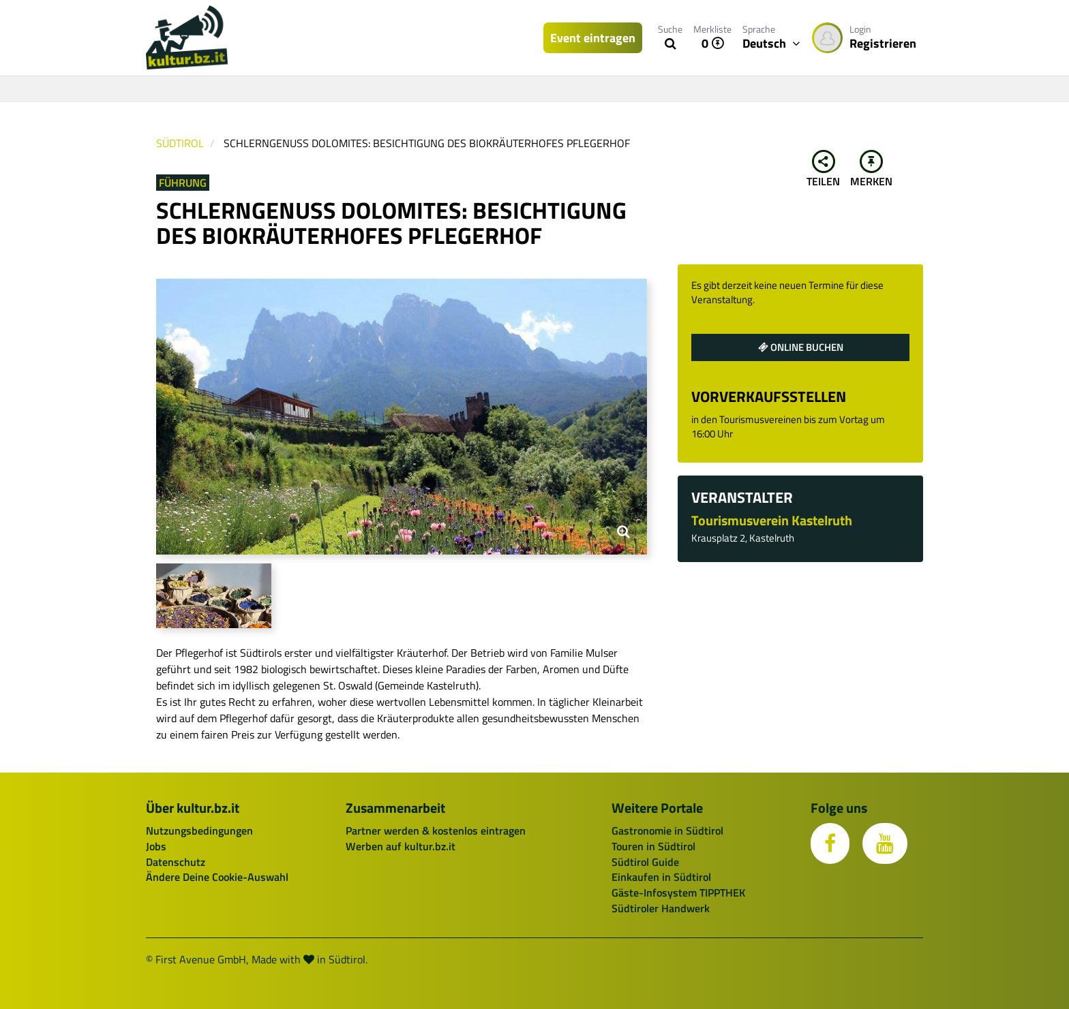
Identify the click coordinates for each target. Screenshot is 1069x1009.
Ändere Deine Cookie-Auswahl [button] (217, 877)
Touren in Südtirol (653, 846)
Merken (871, 169)
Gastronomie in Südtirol (667, 830)
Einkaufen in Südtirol (661, 877)
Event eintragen (592, 38)
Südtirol (180, 143)
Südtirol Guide (645, 862)
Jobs (156, 846)
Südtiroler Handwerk (661, 908)
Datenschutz (175, 862)
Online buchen (800, 347)
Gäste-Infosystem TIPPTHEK (678, 892)
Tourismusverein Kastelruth (771, 520)
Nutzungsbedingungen (199, 830)
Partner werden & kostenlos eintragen (436, 830)
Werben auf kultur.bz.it (400, 846)
